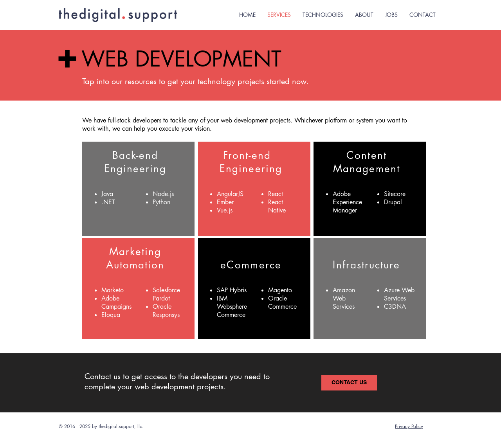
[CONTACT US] (349, 382)
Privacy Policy (409, 426)
